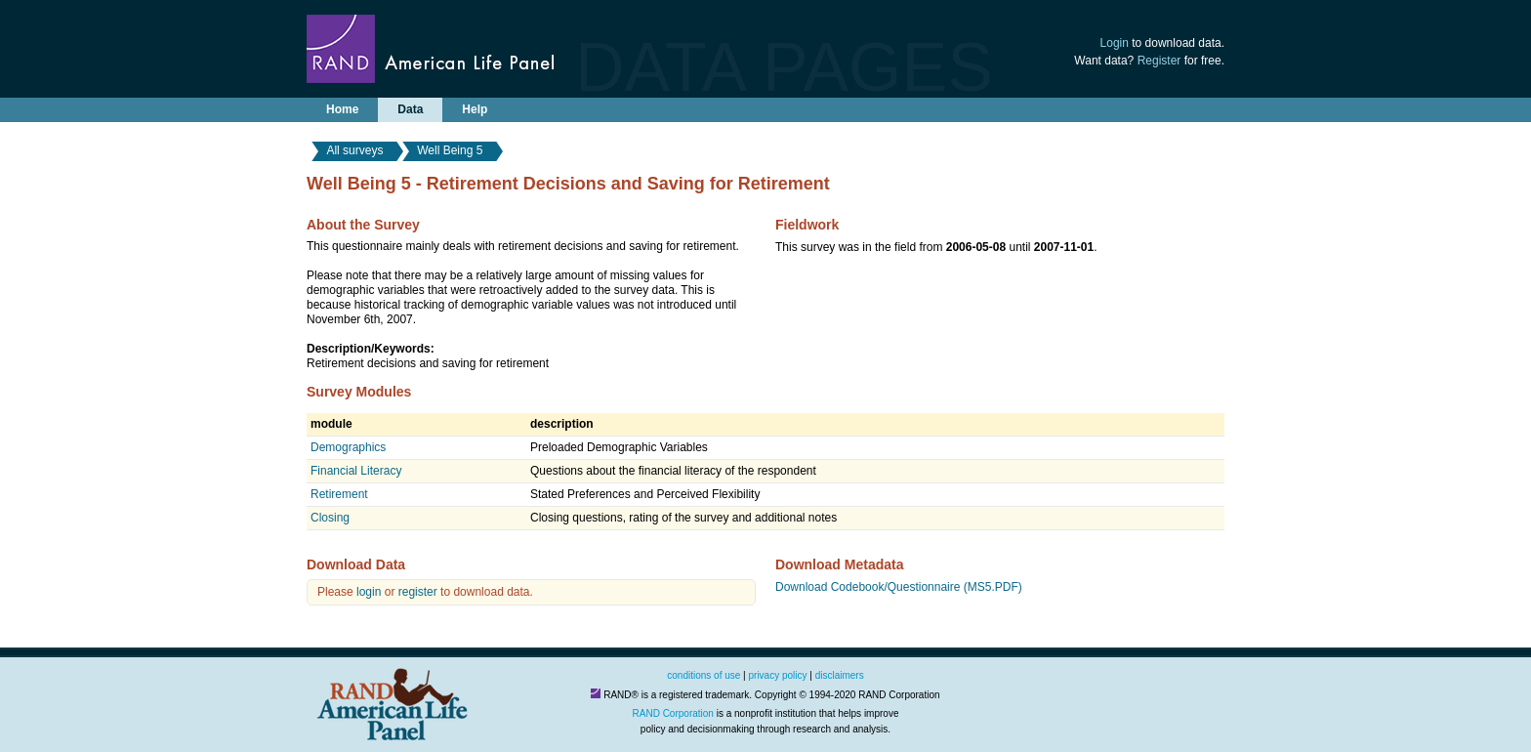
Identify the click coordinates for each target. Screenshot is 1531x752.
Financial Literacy (355, 471)
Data (410, 109)
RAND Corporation (673, 713)
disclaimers (839, 675)
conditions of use (703, 675)
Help (474, 109)
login (368, 592)
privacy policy (778, 675)
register (417, 592)
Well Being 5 (449, 150)
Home (342, 109)
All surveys (354, 150)
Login (1114, 43)
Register (1159, 60)
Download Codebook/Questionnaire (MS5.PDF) (898, 587)
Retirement (339, 494)
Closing (330, 517)
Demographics (348, 447)
